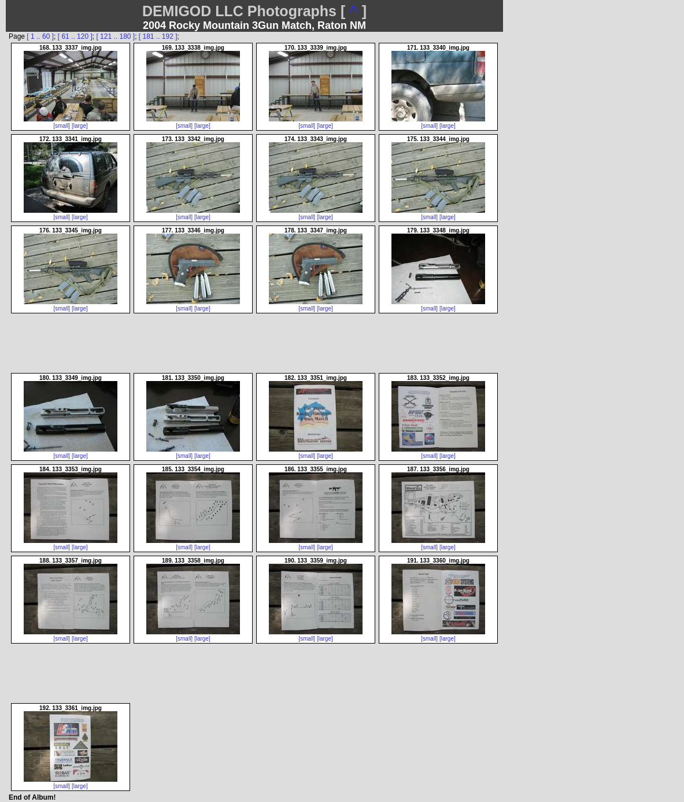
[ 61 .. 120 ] (75, 36)
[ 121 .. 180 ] (115, 36)
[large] (80, 126)
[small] (61, 126)
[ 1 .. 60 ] (40, 36)
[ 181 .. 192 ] (158, 36)
